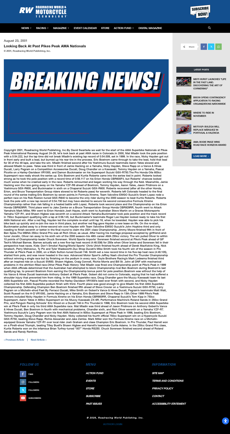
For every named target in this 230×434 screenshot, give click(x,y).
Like (76, 374)
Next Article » (38, 339)
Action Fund (124, 27)
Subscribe (73, 398)
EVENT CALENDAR (85, 27)
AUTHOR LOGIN (112, 424)
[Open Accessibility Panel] (225, 420)
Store (105, 27)
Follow (74, 382)
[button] (209, 28)
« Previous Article (14, 339)
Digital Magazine (150, 27)
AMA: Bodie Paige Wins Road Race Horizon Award (209, 143)
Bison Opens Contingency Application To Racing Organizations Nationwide (209, 100)
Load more (201, 156)
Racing (42, 27)
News (26, 27)
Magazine (61, 27)
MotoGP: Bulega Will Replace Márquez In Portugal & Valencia (206, 129)
